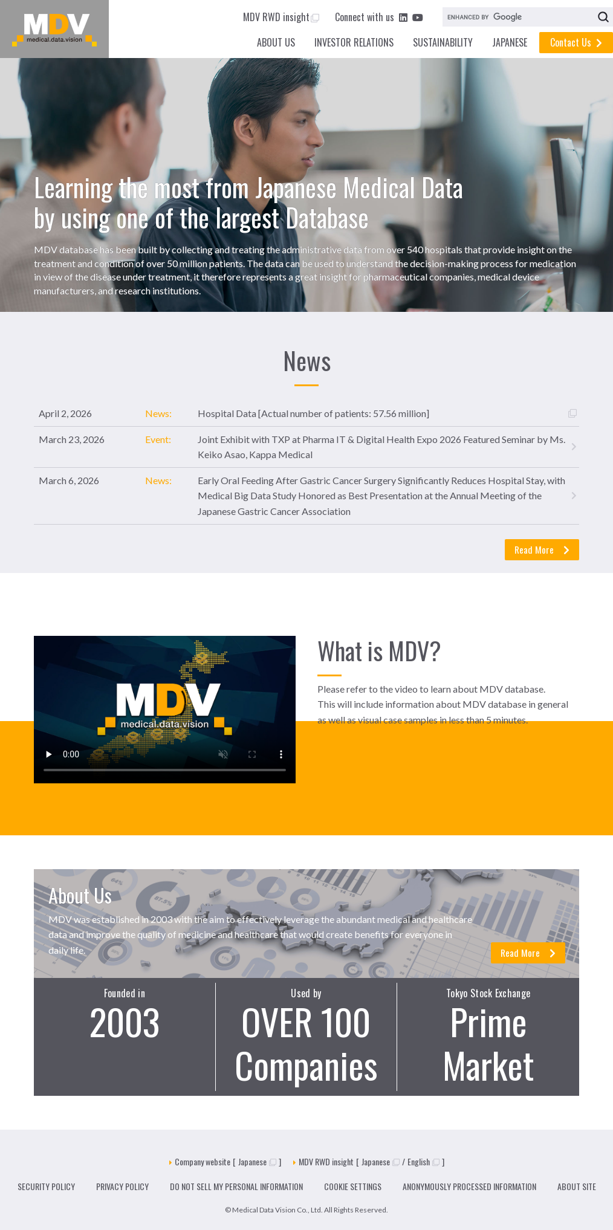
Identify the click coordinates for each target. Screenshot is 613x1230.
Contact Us (576, 42)
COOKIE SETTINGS (352, 1186)
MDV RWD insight (281, 17)
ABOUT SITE (576, 1186)
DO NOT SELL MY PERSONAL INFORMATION (236, 1186)
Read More (541, 549)
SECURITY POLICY (46, 1186)
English (423, 1161)
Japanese (257, 1161)
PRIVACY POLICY (122, 1186)
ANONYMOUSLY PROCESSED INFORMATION (469, 1186)
